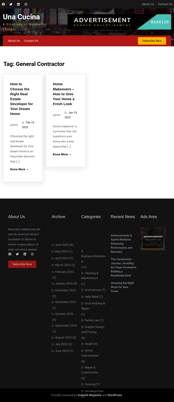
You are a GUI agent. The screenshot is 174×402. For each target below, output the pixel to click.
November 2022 (65, 346)
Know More (17, 175)
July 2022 (61, 388)
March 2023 (63, 309)
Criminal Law (93, 348)
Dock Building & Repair (93, 365)
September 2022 (66, 369)
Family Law (92, 379)
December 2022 (65, 334)
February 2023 (64, 315)
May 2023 (61, 295)
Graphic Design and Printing (92, 388)
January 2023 (64, 327)
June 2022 (62, 394)
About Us (148, 4)
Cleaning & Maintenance (89, 334)
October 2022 (64, 357)
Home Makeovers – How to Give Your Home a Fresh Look (63, 99)
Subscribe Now (152, 40)
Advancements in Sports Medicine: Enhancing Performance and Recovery (121, 267)
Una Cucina (21, 17)
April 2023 (62, 302)
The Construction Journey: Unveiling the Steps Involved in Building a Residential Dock (123, 291)
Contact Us (165, 4)
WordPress (115, 395)
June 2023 (62, 288)
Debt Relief (92, 355)
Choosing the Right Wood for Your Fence (122, 310)
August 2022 (63, 381)
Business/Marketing (93, 317)
